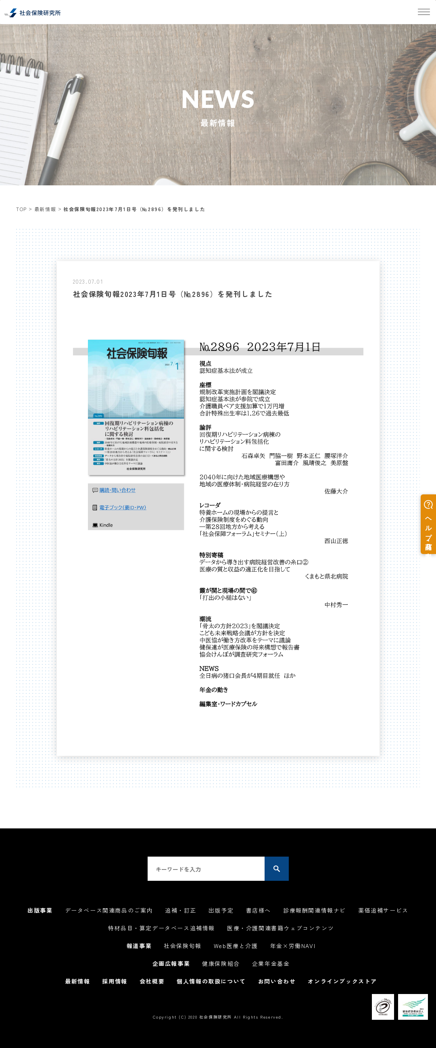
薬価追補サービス (383, 910)
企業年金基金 (271, 963)
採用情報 (114, 981)
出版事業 (39, 910)
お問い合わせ (277, 981)
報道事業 (139, 946)
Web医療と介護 (236, 946)
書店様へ (258, 910)
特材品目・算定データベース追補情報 (161, 928)
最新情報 (45, 208)
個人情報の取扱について (211, 981)
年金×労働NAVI (292, 946)
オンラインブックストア (342, 981)
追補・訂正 (180, 910)
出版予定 (221, 910)
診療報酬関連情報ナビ (314, 910)
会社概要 (152, 981)
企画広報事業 (171, 963)
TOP (21, 208)
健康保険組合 (221, 963)
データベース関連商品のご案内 (109, 910)
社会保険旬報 (183, 946)
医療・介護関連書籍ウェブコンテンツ (280, 928)
